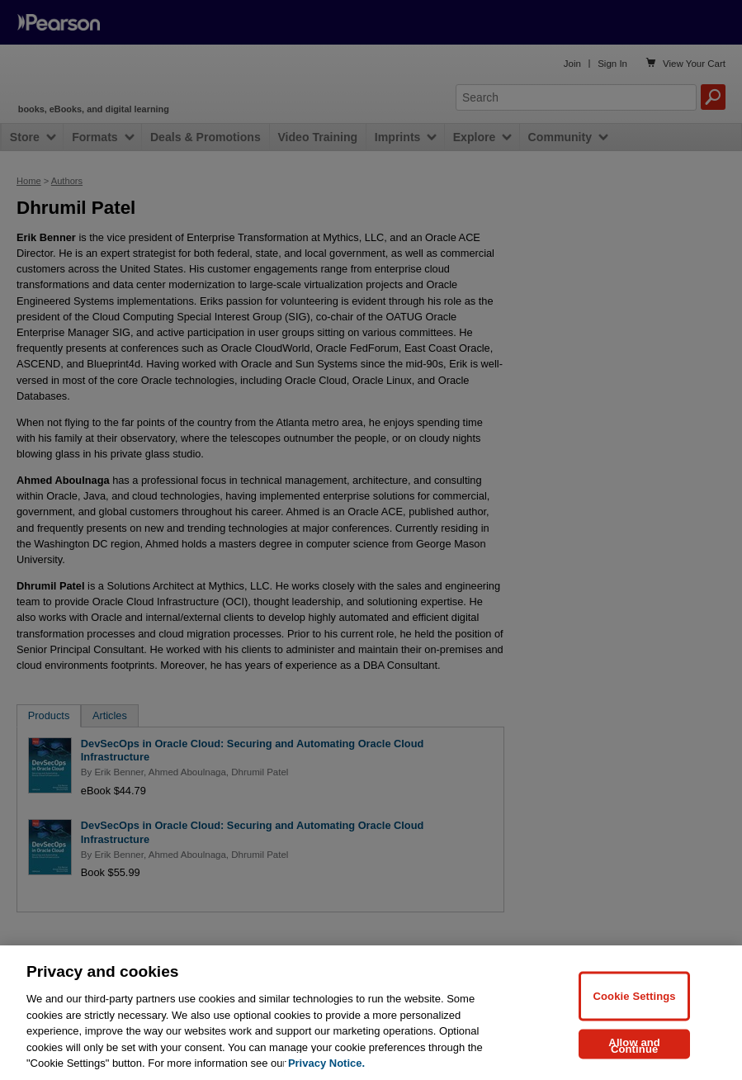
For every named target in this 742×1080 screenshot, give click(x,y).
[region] (371, 1012)
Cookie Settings (634, 995)
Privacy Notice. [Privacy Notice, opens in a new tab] (326, 1063)
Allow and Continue (634, 1044)
